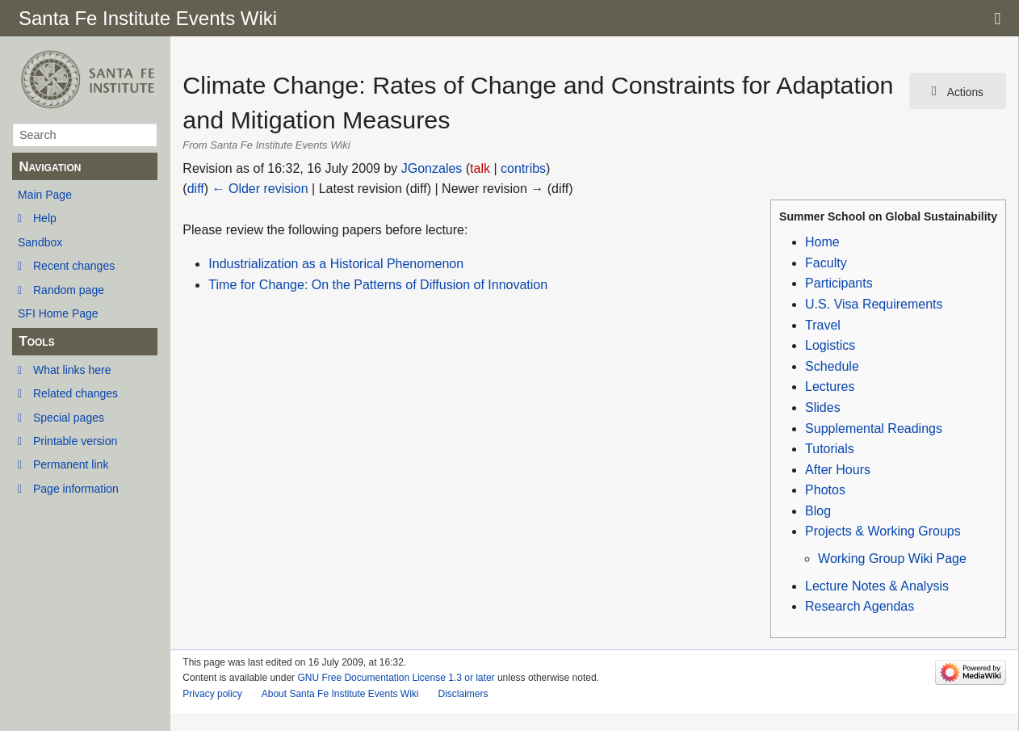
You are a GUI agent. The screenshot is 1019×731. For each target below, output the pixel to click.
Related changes (75, 393)
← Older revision (260, 188)
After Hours (837, 470)
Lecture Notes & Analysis (877, 586)
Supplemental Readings (873, 428)
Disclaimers (463, 693)
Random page (68, 290)
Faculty (826, 263)
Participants (839, 283)
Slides (823, 407)
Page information (76, 488)
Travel (823, 325)
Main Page (45, 194)
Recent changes (74, 265)
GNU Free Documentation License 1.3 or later (395, 677)
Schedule (832, 366)
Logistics (830, 345)
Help (45, 218)
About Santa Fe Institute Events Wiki (340, 693)
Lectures (829, 386)
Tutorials (829, 449)
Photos (825, 490)
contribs (523, 168)
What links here (72, 369)
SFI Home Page (58, 313)
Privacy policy (211, 693)
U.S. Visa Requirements (873, 304)
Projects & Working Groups (883, 531)
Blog (818, 511)
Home (822, 242)
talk (480, 168)
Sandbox (40, 242)
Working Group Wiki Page (892, 558)
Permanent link (70, 464)
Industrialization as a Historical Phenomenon (335, 264)
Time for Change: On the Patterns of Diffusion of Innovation (377, 285)
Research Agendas (859, 606)
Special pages (68, 417)
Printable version (75, 441)
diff (195, 188)
